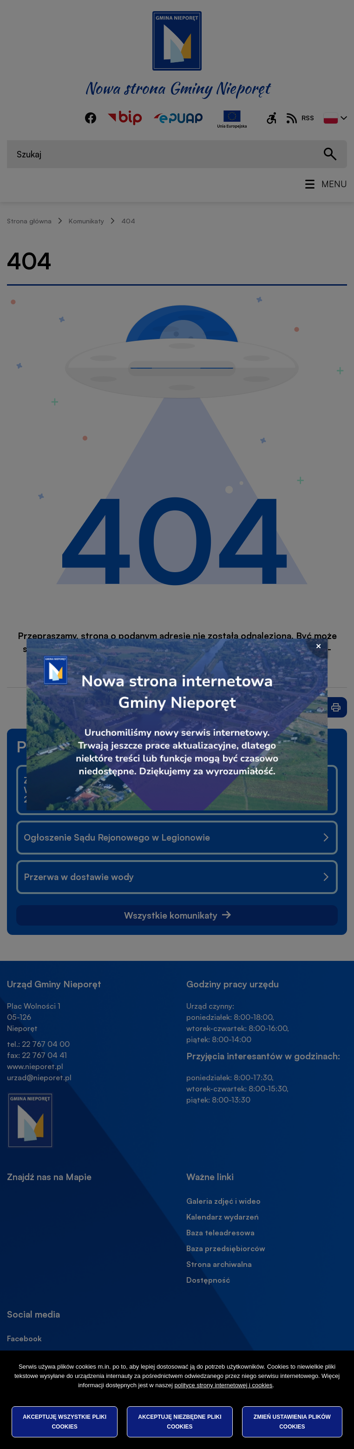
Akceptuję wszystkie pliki (64, 1421)
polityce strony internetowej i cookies (224, 1385)
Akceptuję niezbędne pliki (179, 1421)
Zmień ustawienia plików (292, 1421)
